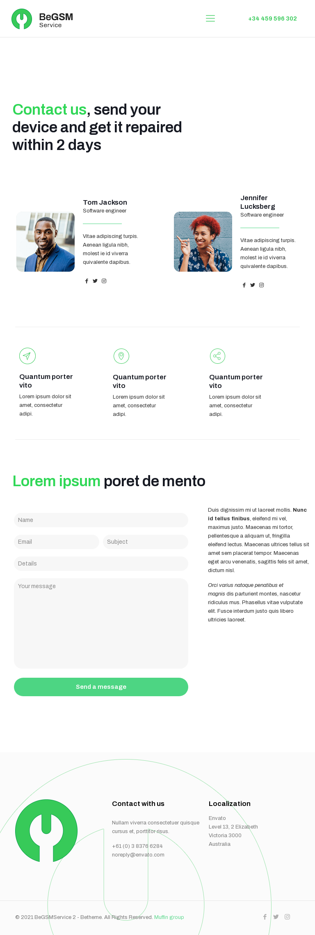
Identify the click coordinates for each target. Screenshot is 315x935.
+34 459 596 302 (272, 18)
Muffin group (169, 917)
